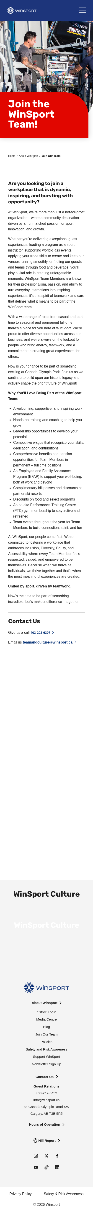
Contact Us (45, 1077)
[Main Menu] (82, 10)
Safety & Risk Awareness (63, 1194)
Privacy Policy (21, 1194)
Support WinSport (46, 1056)
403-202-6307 (40, 632)
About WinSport (28, 156)
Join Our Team (46, 1034)
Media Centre (46, 1019)
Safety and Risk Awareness (46, 1049)
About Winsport (44, 1003)
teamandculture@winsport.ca (47, 642)
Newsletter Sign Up (46, 1064)
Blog (46, 1027)
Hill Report (47, 1140)
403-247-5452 (46, 1093)
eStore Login (46, 1012)
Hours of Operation (44, 1124)
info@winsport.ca (46, 1100)
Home (12, 156)
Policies (46, 1042)
